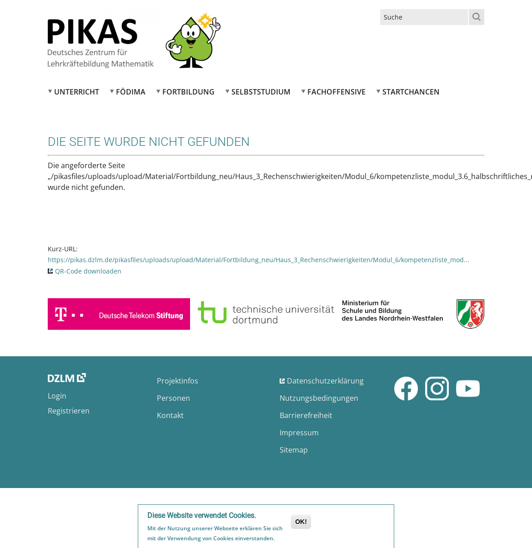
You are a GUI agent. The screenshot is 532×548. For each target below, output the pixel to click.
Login (57, 396)
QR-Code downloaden (88, 271)
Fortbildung (188, 92)
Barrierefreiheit (306, 415)
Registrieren (69, 411)
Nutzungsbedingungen (319, 398)
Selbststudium (261, 92)
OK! (301, 523)
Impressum (299, 433)
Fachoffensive (336, 92)
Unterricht (76, 92)
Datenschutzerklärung (325, 381)
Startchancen (411, 92)
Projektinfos (177, 381)
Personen (173, 398)
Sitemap (294, 450)
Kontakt (170, 415)
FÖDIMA (131, 92)
